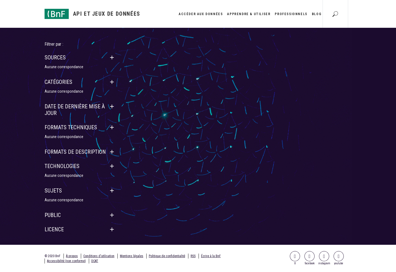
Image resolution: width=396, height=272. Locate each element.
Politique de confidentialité (167, 256)
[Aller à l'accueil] (92, 13)
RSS (193, 256)
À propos (72, 256)
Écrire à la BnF (211, 256)
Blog (316, 14)
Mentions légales (131, 256)
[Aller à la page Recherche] (335, 14)
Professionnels (291, 14)
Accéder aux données (201, 14)
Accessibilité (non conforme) (66, 261)
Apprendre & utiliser (248, 14)
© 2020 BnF (53, 256)
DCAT (94, 261)
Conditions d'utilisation (98, 256)
